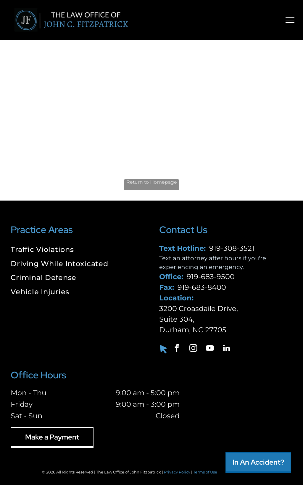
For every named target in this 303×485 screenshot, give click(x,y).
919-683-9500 (211, 276)
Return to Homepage (151, 182)
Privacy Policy (177, 472)
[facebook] (177, 349)
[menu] (290, 20)
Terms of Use (205, 472)
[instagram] (193, 349)
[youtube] (210, 349)
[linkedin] (227, 349)
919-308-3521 (231, 248)
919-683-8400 (202, 287)
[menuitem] (77, 250)
